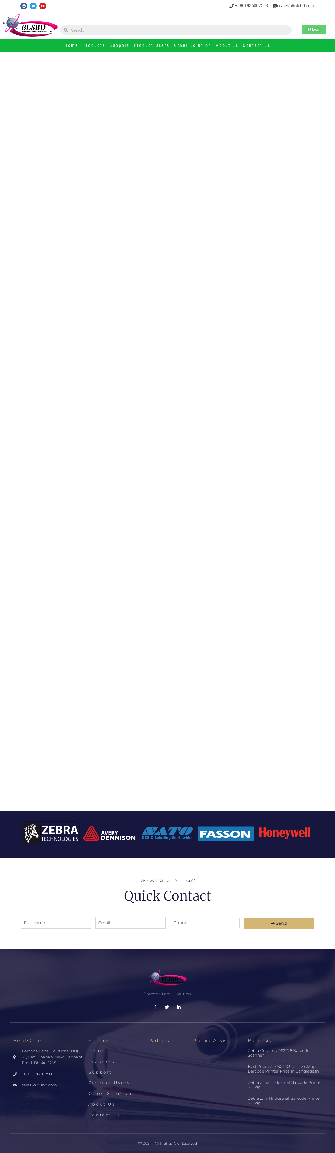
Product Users (152, 45)
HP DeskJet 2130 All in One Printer (154, 740)
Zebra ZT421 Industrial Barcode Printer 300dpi (78, 652)
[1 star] (172, 424)
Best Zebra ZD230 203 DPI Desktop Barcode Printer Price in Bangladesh (103, 608)
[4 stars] (183, 424)
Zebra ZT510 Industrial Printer (165, 527)
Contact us (256, 45)
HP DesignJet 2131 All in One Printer (68, 740)
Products (94, 45)
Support (119, 45)
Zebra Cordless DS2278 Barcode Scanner (278, 1053)
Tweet (46, 409)
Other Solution (192, 45)
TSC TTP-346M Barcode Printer (75, 527)
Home (71, 45)
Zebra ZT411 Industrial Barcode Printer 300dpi (78, 696)
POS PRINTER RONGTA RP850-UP (69, 784)
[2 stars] (176, 424)
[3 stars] (179, 424)
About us (227, 45)
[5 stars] (186, 424)
